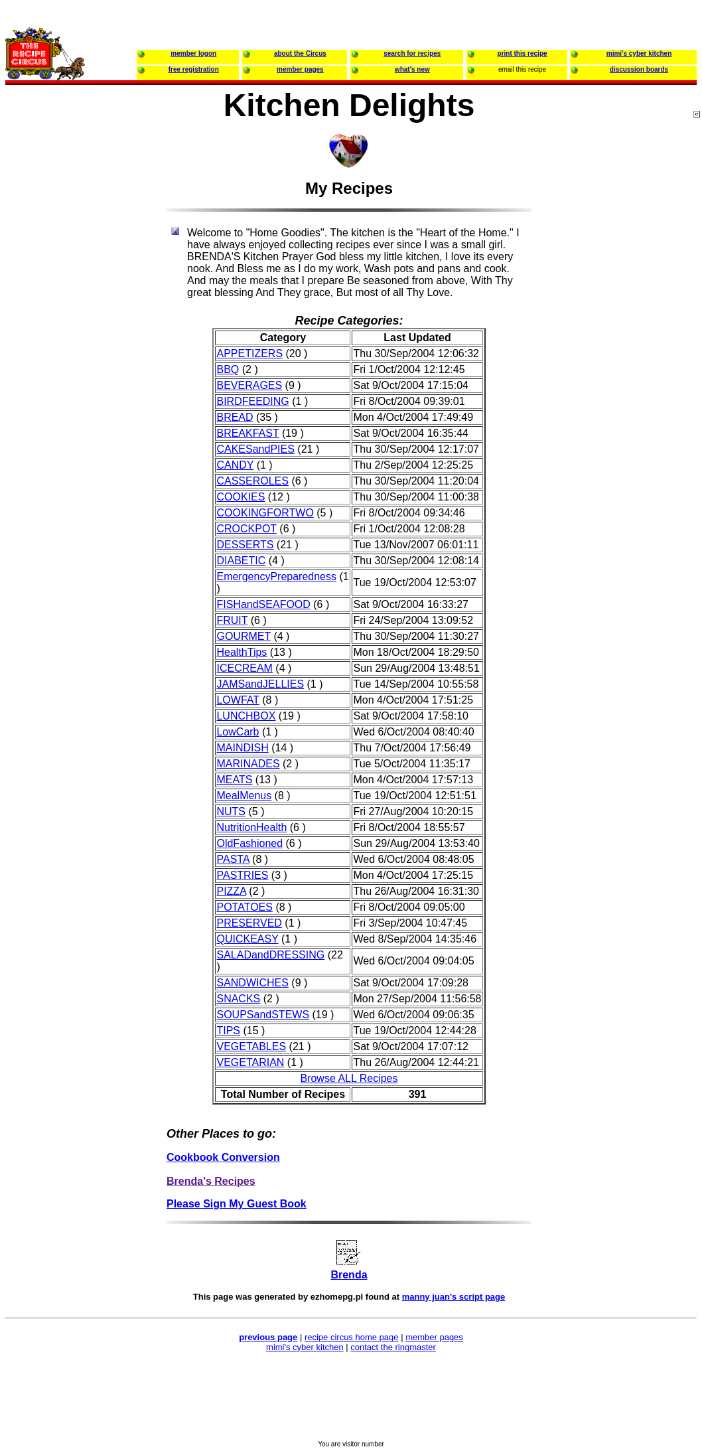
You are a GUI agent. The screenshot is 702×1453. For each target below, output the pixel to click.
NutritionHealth (251, 827)
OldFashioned (249, 843)
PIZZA (231, 891)
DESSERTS (244, 544)
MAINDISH (242, 747)
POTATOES (244, 907)
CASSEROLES (252, 481)
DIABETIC (240, 560)
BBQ (227, 369)
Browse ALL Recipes (348, 1078)
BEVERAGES (249, 385)
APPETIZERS (249, 353)
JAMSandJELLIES (260, 684)
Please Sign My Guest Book (237, 1203)
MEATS (234, 779)
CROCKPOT (246, 528)
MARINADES (247, 763)
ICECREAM (244, 668)
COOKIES (240, 496)
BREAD (234, 417)
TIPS (228, 1030)
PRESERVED (248, 923)
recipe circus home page (352, 1337)
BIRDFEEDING (252, 401)
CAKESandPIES (255, 449)
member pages (434, 1337)
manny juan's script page (454, 1297)
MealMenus (243, 795)
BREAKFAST (247, 433)
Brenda (348, 1274)
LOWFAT (237, 700)
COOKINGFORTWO (264, 512)
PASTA (232, 859)
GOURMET (243, 636)
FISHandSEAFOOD (263, 604)
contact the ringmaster (393, 1347)
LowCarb (237, 731)
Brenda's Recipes (211, 1181)
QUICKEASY (247, 939)
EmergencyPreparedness (276, 576)
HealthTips (241, 652)
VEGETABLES (251, 1046)
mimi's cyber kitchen (305, 1347)
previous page (268, 1337)
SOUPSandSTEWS (262, 1014)
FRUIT (231, 620)
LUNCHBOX (245, 716)
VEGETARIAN (250, 1062)
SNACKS (238, 998)
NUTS (231, 811)
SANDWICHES (252, 982)
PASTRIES (242, 875)
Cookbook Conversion (223, 1157)
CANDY (234, 465)
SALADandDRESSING (270, 954)
